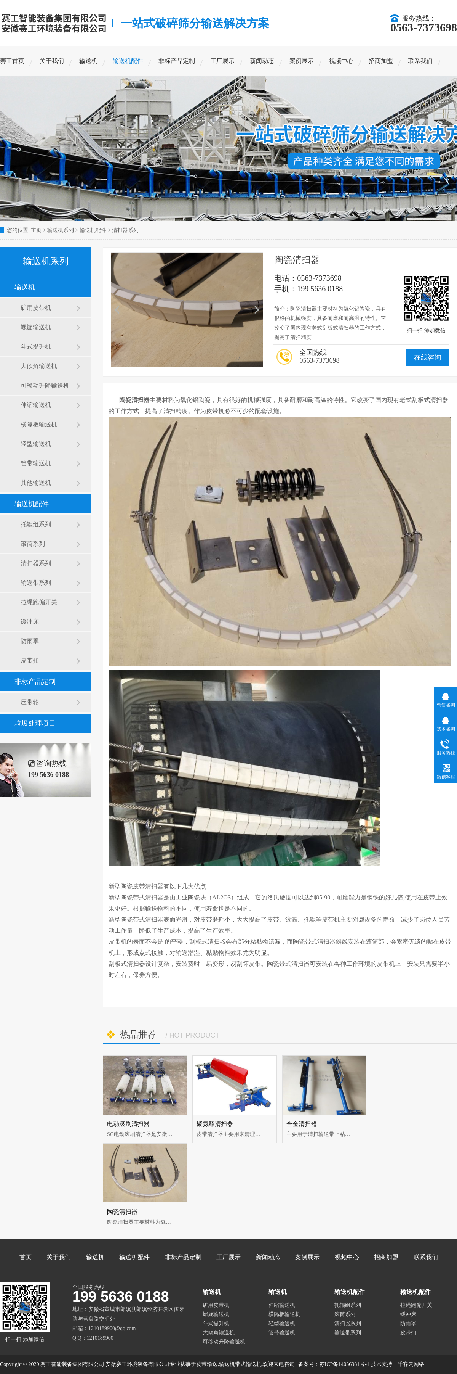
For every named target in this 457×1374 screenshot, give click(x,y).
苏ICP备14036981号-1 (344, 1364)
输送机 (88, 61)
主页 (36, 230)
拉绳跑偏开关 (39, 602)
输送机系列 (60, 230)
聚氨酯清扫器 (215, 1124)
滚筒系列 (33, 544)
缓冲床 (30, 621)
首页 (25, 1257)
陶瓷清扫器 (122, 1211)
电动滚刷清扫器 (128, 1124)
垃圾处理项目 (35, 723)
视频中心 (341, 61)
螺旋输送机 (36, 327)
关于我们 (52, 61)
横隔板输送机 (39, 424)
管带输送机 (36, 463)
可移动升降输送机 (45, 385)
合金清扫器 (301, 1124)
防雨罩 (30, 641)
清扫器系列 (125, 230)
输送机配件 (128, 61)
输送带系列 (36, 582)
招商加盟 (381, 61)
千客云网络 (411, 1364)
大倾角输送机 (39, 366)
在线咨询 (427, 357)
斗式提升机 (36, 346)
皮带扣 (30, 660)
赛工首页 (12, 61)
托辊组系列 (36, 524)
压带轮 (30, 702)
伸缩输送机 (36, 405)
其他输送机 (36, 482)
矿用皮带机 (36, 307)
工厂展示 (222, 61)
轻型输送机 (36, 444)
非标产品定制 (176, 61)
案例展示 (301, 61)
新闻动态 (262, 61)
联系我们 (420, 61)
